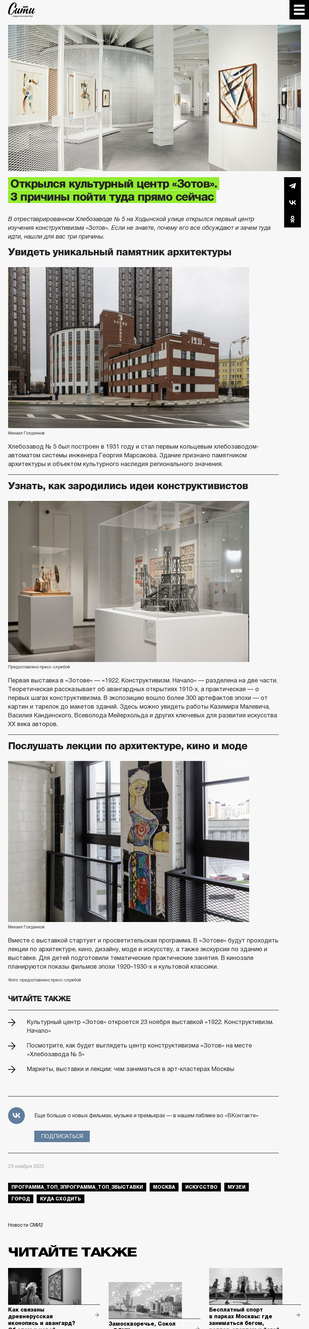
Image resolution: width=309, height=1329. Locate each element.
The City (21, 9)
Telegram (292, 185)
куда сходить (60, 1199)
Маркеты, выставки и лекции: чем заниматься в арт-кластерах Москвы (130, 1069)
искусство (201, 1187)
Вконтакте (292, 202)
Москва (164, 1187)
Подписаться (62, 1136)
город (20, 1199)
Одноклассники (292, 219)
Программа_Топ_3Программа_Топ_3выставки (77, 1187)
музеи (236, 1187)
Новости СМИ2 (25, 1225)
